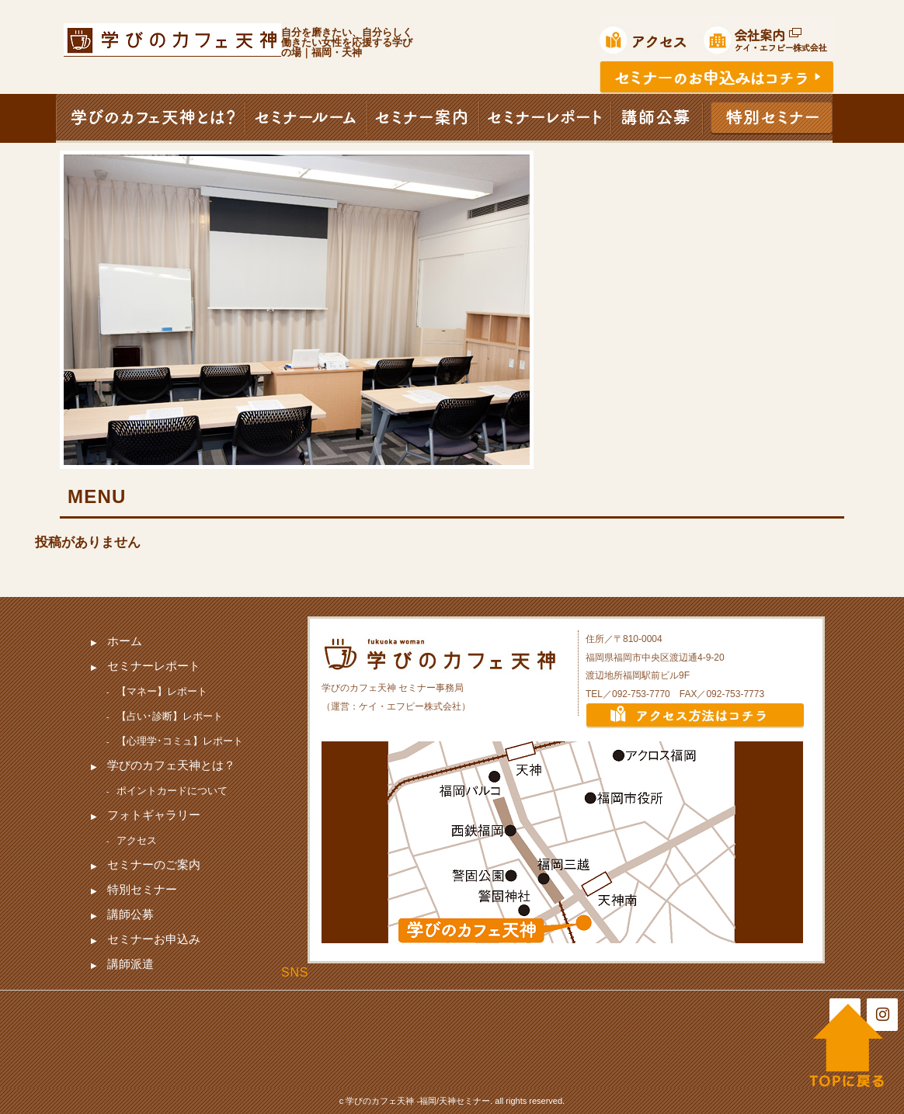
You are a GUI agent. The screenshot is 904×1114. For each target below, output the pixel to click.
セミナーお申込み (153, 939)
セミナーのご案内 (153, 864)
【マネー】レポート (161, 691)
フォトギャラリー (153, 814)
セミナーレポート (153, 665)
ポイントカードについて (172, 790)
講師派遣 (130, 963)
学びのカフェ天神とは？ (171, 765)
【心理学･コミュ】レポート (179, 741)
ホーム (124, 640)
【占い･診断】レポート (169, 716)
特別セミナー (142, 889)
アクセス (136, 840)
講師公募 (130, 914)
